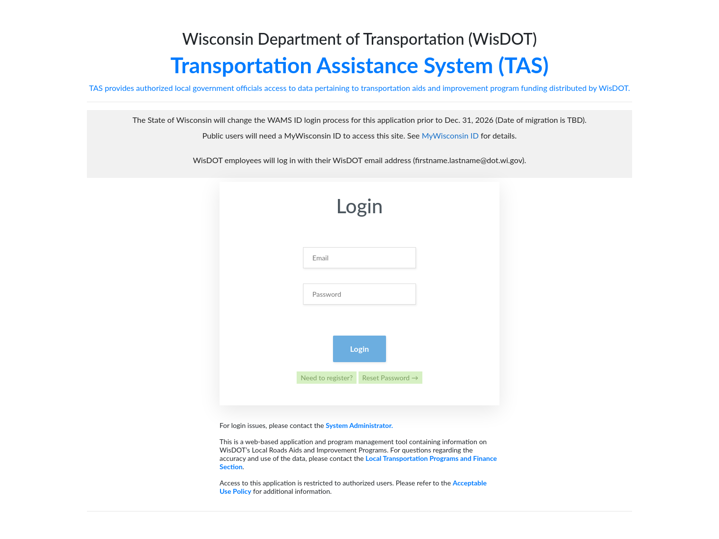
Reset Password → (390, 377)
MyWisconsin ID (450, 135)
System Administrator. (359, 425)
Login (359, 348)
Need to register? (327, 377)
